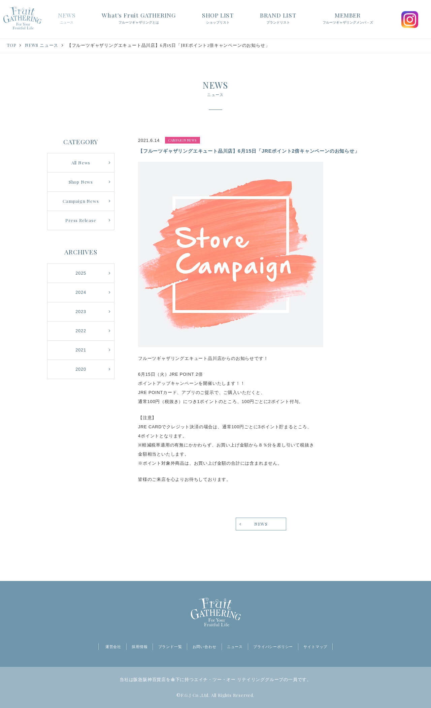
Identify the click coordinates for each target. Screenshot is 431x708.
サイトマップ (315, 647)
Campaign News (81, 201)
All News (80, 162)
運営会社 (113, 647)
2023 (80, 311)
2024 (80, 292)
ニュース (235, 647)
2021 (80, 349)
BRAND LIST (278, 18)
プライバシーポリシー (273, 647)
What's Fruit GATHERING (139, 18)
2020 (80, 369)
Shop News (81, 182)
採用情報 (139, 647)
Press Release (80, 220)
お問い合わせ (205, 647)
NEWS (66, 18)
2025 (80, 273)
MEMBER (348, 18)
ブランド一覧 (170, 647)
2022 (80, 330)
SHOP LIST (218, 18)
